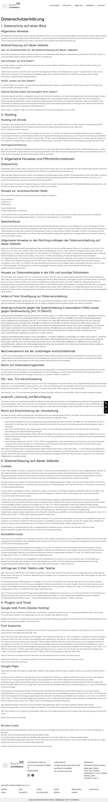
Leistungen (54, 5)
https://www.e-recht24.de (16, 717)
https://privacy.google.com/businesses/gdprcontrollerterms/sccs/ (76, 707)
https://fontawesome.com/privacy (14, 662)
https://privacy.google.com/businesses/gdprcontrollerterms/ (24, 707)
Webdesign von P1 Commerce (67, 800)
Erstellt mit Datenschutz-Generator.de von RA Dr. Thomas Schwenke (26, 746)
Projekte (67, 5)
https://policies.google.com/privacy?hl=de (23, 621)
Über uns (79, 5)
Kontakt (101, 5)
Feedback (90, 5)
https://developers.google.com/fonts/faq (62, 619)
